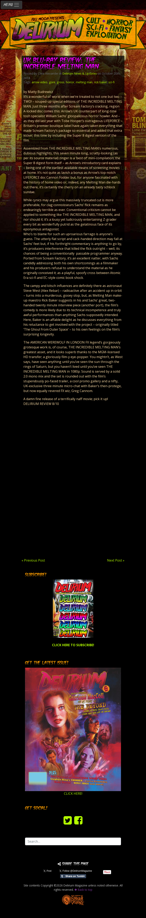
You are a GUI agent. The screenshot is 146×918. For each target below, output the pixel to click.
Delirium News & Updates (79, 73)
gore (52, 82)
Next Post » (115, 560)
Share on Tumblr (73, 876)
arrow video (39, 82)
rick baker (100, 82)
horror (70, 82)
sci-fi (111, 82)
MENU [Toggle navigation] (11, 5)
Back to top (83, 890)
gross (60, 82)
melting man (84, 82)
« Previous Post (33, 560)
